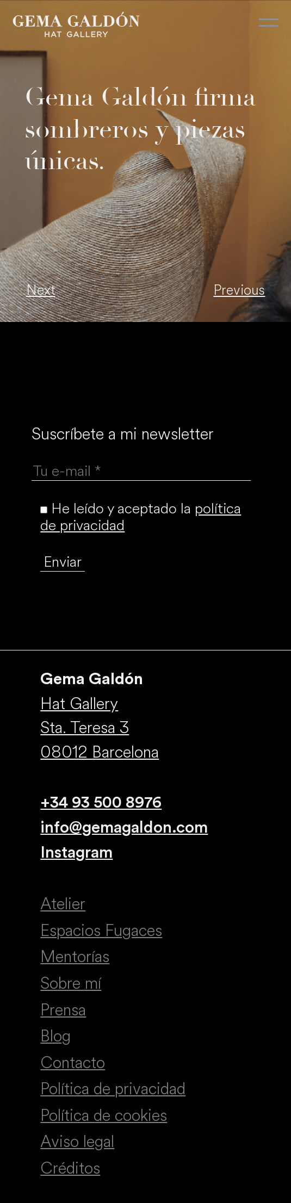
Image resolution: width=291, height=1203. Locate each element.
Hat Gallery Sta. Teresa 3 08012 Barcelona (99, 728)
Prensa (63, 1010)
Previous (239, 290)
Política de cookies (103, 1115)
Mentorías (74, 956)
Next (40, 290)
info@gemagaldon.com (124, 828)
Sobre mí (70, 983)
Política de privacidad (112, 1088)
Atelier (62, 903)
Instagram (76, 853)
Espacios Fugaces (101, 930)
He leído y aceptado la (140, 517)
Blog (55, 1036)
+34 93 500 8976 (101, 803)
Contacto (72, 1062)
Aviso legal (77, 1141)
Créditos (70, 1168)
